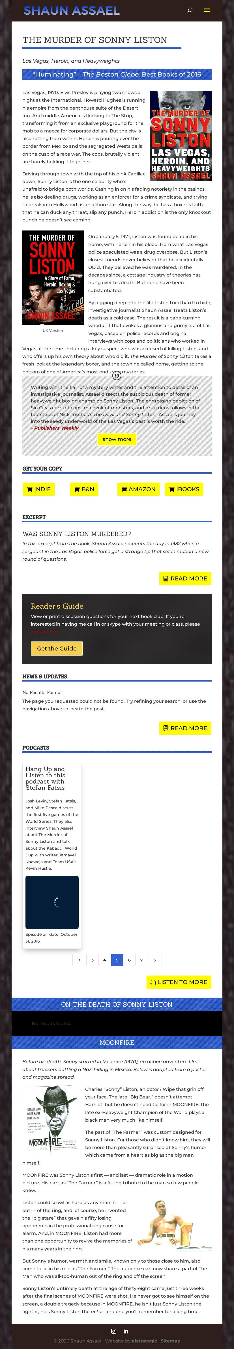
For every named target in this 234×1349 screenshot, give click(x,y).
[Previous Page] (79, 960)
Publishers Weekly (56, 428)
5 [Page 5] (117, 960)
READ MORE (189, 578)
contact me (44, 631)
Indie (42, 489)
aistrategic (144, 1341)
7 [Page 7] (141, 960)
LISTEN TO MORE (182, 982)
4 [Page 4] (104, 960)
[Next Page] (155, 960)
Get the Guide (57, 648)
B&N (87, 489)
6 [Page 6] (129, 960)
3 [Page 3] (92, 960)
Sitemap (171, 1341)
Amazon (142, 489)
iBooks (187, 489)
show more (117, 439)
